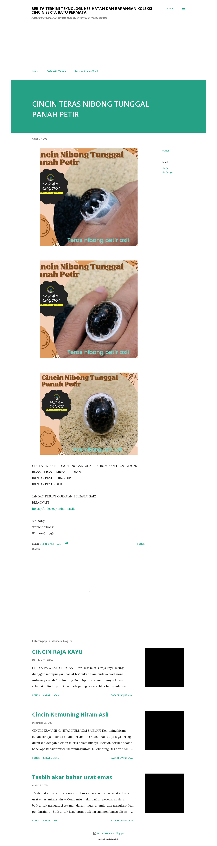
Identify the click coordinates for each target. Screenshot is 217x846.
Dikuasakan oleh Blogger (108, 833)
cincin (165, 168)
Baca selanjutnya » (122, 695)
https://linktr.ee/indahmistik (53, 508)
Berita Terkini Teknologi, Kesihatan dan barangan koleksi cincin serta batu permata (91, 10)
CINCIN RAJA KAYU (57, 652)
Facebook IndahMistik (87, 71)
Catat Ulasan (51, 695)
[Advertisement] (108, 44)
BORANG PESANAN (56, 71)
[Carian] (171, 8)
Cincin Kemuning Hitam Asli (70, 714)
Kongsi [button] (166, 150)
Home (34, 71)
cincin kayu (167, 172)
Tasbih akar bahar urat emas (72, 777)
